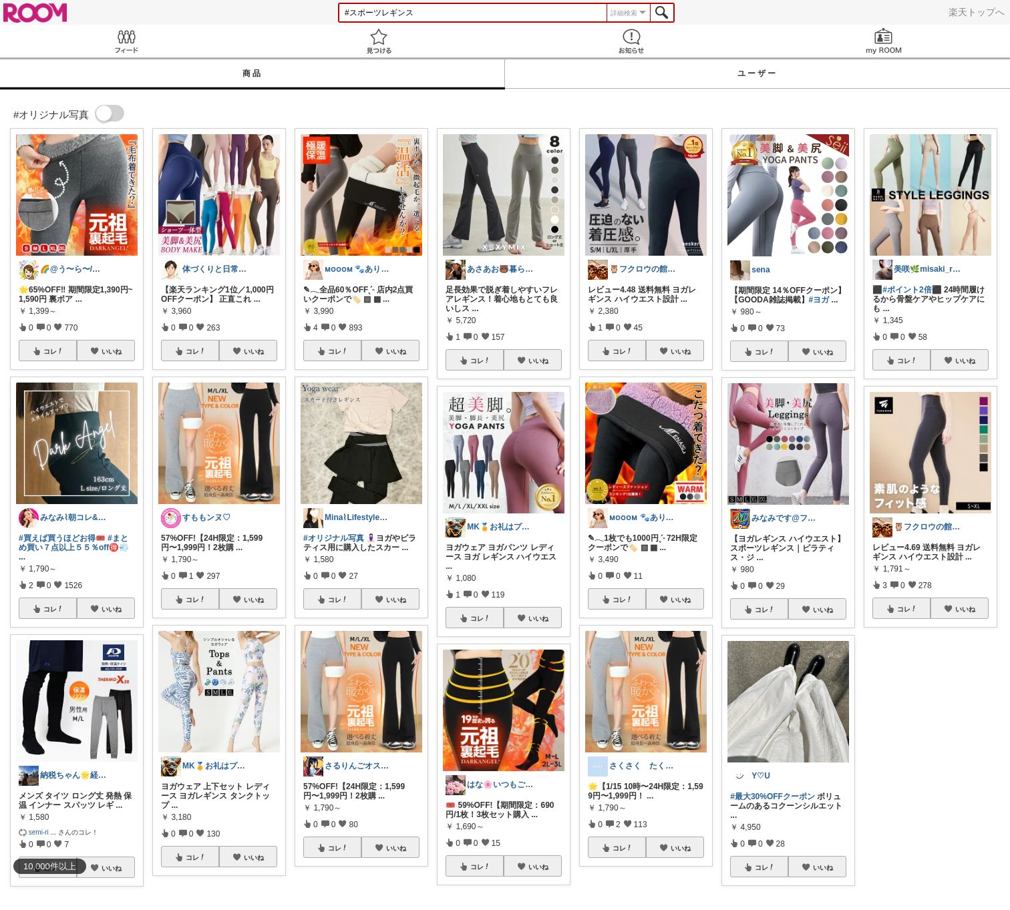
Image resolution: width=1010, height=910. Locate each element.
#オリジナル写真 (333, 538)
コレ (53, 351)
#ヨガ (819, 299)
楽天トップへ (977, 12)
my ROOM (884, 41)
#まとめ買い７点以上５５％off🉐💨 (74, 542)
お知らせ (631, 41)
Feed (126, 41)
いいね (112, 351)
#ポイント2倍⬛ (911, 289)
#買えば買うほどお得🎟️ (62, 538)
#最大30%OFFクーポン (772, 796)
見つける (378, 41)
